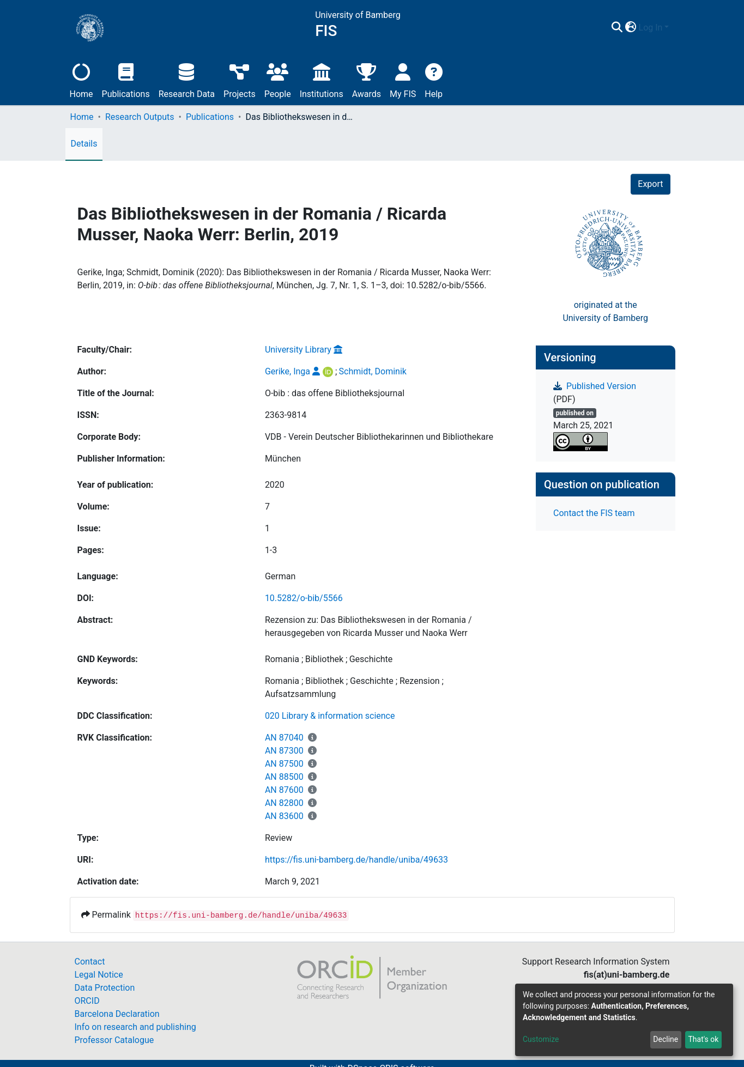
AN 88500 (284, 777)
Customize (541, 1039)
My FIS (403, 79)
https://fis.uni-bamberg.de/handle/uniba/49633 (356, 859)
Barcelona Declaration (117, 1014)
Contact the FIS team (594, 513)
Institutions (321, 79)
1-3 (271, 550)
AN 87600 (284, 790)
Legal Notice (99, 974)
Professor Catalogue (114, 1040)
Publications (126, 79)
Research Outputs (139, 117)
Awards (366, 79)
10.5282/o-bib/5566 (304, 598)
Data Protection (105, 988)
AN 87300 (284, 750)
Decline (665, 1039)
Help (434, 79)
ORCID (87, 1001)
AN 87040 (284, 737)
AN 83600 (284, 816)
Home (81, 79)
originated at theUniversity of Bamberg (605, 311)
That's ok (703, 1039)
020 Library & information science (330, 716)
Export (650, 184)
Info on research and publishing (135, 1027)
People (277, 79)
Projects (239, 79)
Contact (90, 961)
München (283, 458)
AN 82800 (284, 803)
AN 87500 (284, 764)
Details (84, 143)
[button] (631, 27)
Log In (651, 27)
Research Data (187, 79)
